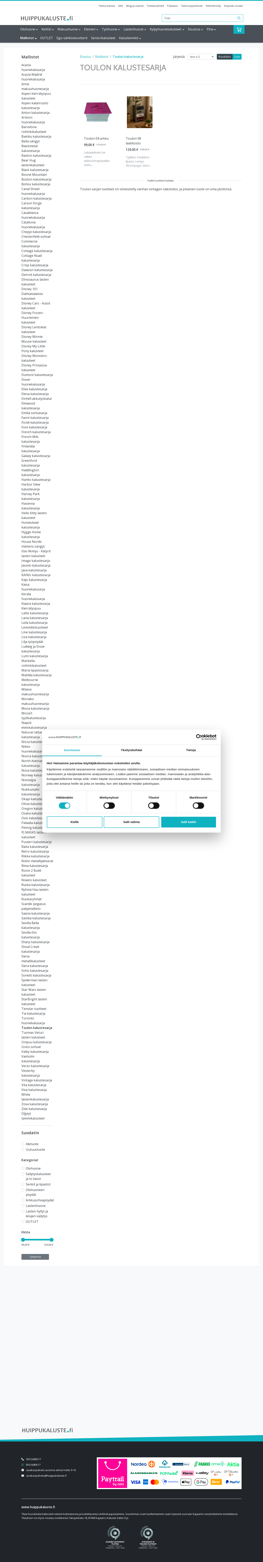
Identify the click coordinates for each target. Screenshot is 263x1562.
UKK (120, 6)
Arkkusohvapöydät (40, 1200)
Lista (237, 56)
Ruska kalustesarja (35, 885)
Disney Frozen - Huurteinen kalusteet (33, 318)
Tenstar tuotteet (33, 1009)
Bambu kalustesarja (36, 136)
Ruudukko (225, 56)
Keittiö (46, 29)
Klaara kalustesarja (35, 603)
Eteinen (89, 29)
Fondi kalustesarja (35, 422)
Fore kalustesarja (34, 427)
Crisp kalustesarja (34, 265)
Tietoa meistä (107, 6)
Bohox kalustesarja (35, 184)
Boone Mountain (34, 174)
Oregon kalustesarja (36, 808)
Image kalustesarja (35, 560)
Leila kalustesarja (34, 622)
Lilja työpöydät (32, 641)
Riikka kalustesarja (35, 856)
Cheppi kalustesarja (36, 232)
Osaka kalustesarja (35, 813)
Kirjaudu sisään (233, 6)
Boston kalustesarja (36, 179)
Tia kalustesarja (33, 1013)
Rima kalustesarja (34, 866)
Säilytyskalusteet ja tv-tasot (38, 1176)
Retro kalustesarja (35, 851)
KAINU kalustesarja (35, 575)
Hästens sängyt (33, 546)
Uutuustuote (35, 1149)
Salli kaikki (188, 822)
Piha (210, 29)
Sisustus (194, 29)
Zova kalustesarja (34, 1104)
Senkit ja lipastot (38, 1184)
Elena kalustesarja (35, 394)
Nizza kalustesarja (35, 742)
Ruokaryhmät (31, 899)
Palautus (172, 6)
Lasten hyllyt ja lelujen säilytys (37, 1213)
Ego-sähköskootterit (72, 38)
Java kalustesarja (34, 570)
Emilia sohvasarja (34, 413)
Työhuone (109, 29)
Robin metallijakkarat (37, 861)
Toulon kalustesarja (36, 1028)
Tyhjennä (35, 1257)
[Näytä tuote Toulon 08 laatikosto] (140, 112)
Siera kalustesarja (34, 966)
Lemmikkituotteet (34, 627)
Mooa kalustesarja (35, 708)
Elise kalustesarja (34, 389)
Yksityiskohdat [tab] (131, 750)
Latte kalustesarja (34, 613)
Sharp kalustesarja (35, 942)
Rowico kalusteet (34, 880)
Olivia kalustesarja (35, 804)
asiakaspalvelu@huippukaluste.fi (46, 1475)
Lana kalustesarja (34, 618)
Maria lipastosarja (34, 670)
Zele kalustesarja (34, 1109)
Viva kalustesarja (34, 1090)
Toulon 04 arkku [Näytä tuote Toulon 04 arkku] (96, 138)
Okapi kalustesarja (35, 799)
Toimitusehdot (155, 6)
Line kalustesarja (34, 632)
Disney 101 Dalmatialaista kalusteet (32, 294)
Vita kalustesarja (33, 1085)
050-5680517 (33, 1459)
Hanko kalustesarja (35, 479)
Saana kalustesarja (35, 913)
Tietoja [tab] (191, 750)
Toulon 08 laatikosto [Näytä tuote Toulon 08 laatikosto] (133, 140)
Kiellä (74, 822)
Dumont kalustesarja (37, 375)
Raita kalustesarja (34, 846)
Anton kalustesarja (35, 112)
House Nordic (31, 541)
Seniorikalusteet (103, 38)
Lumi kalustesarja (34, 656)
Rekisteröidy (213, 6)
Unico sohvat (31, 1047)
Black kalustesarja (34, 170)
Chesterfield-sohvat (36, 236)
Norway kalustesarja (36, 775)
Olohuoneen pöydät (35, 1192)
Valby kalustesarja (35, 1051)
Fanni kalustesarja (35, 417)
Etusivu (85, 56)
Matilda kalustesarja (36, 675)
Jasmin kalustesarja (35, 565)
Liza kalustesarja (33, 637)
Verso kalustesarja (35, 1066)
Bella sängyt (30, 141)
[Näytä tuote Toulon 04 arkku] (98, 112)
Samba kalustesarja (36, 918)
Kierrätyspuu (31, 608)
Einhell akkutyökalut (36, 398)
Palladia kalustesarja (36, 823)
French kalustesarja (36, 432)
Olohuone (27, 29)
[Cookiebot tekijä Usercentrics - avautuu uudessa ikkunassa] (199, 737)
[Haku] (239, 18)
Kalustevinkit (128, 38)
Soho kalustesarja (34, 970)
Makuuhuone (68, 29)
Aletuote (32, 1144)
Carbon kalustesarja (36, 198)
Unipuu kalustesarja (36, 1042)
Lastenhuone (133, 29)
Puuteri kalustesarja (36, 842)
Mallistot (27, 38)
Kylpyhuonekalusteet (165, 29)
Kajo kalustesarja (34, 580)
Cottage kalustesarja (36, 251)
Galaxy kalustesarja (35, 456)
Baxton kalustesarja (36, 155)
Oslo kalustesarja (34, 818)
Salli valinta (131, 822)
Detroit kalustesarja (36, 274)
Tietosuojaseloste (192, 6)
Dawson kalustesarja (37, 270)
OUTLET (46, 38)
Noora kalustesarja (35, 756)
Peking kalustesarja (36, 827)
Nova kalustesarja (34, 770)
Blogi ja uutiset (135, 6)
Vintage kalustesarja (36, 1080)
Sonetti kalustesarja (36, 975)
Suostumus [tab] (72, 750)
